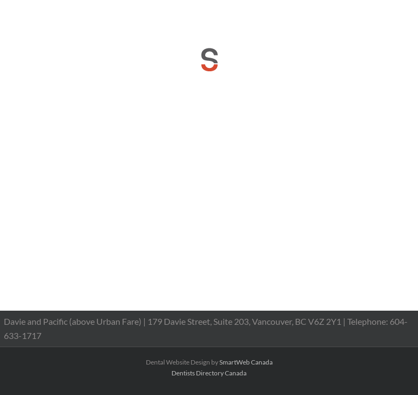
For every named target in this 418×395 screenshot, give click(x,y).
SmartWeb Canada (246, 362)
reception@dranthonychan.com (282, 14)
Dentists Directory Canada (209, 373)
